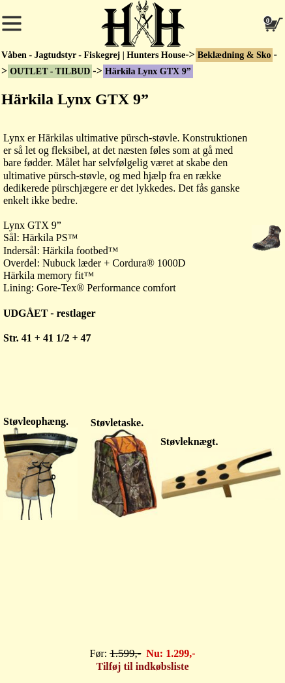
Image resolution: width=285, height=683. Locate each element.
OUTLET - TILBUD (50, 71)
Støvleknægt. (189, 441)
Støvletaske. (117, 422)
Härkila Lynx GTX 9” (148, 71)
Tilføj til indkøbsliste (143, 666)
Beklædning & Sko (234, 55)
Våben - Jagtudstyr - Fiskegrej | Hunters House (93, 55)
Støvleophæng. (35, 421)
